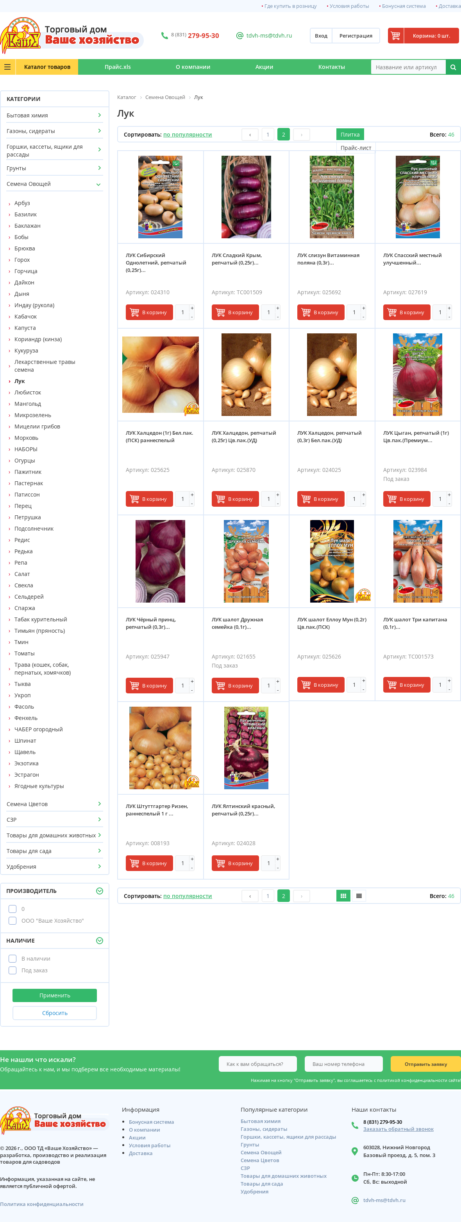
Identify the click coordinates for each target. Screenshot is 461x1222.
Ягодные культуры (39, 786)
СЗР (11, 819)
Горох (22, 259)
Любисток (27, 392)
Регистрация (355, 35)
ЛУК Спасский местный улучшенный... (412, 259)
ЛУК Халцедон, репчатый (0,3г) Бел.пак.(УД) (329, 436)
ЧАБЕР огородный (38, 729)
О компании (193, 66)
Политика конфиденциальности (42, 1204)
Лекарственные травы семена (44, 365)
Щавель (25, 752)
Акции (264, 66)
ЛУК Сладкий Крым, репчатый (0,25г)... (237, 259)
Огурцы (24, 460)
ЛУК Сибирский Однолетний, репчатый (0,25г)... (156, 263)
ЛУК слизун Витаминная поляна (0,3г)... (328, 259)
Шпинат (25, 740)
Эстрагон (26, 774)
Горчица (26, 271)
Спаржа (24, 608)
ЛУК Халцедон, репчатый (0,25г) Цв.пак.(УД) (244, 436)
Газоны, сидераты (31, 131)
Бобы (21, 237)
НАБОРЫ (26, 449)
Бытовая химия (27, 115)
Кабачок (25, 316)
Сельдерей (29, 596)
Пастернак (28, 483)
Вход (321, 35)
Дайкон (24, 282)
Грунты (16, 168)
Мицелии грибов (37, 426)
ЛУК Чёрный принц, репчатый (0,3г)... (151, 623)
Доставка (450, 6)
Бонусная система (404, 6)
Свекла (23, 585)
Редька (23, 551)
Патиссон (27, 494)
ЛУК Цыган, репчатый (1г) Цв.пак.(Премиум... (416, 436)
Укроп (22, 695)
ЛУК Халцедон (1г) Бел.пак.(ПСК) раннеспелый (159, 436)
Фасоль (24, 706)
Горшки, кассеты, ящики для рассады (45, 150)
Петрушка (27, 517)
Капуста (25, 327)
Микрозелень (32, 415)
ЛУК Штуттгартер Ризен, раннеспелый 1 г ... (157, 810)
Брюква (24, 248)
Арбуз (22, 203)
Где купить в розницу (290, 6)
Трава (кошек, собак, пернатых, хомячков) (42, 668)
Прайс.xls (118, 66)
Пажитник (27, 471)
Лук (19, 381)
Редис (22, 540)
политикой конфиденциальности (412, 1080)
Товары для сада (29, 851)
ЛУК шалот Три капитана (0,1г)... (415, 623)
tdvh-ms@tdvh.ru (269, 35)
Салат (22, 574)
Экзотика (26, 763)
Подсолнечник (34, 528)
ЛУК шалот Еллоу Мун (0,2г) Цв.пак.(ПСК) (331, 623)
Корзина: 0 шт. (431, 35)
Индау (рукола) (34, 305)
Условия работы (349, 6)
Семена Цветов (27, 804)
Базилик (25, 214)
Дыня (21, 293)
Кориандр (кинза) (38, 339)
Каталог (47, 66)
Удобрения (21, 866)
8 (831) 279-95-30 (382, 1121)
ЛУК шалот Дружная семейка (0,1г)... (237, 623)
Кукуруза (26, 350)
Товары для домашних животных (51, 835)
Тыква (22, 683)
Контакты (331, 66)
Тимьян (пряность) (39, 630)
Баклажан (27, 225)
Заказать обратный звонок (398, 1129)
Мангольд (27, 403)
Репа (20, 562)
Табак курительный (40, 619)
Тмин (21, 642)
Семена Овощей (29, 183)
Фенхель (26, 718)
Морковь (26, 437)
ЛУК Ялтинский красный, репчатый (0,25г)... (243, 810)
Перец (23, 505)
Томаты (24, 653)
